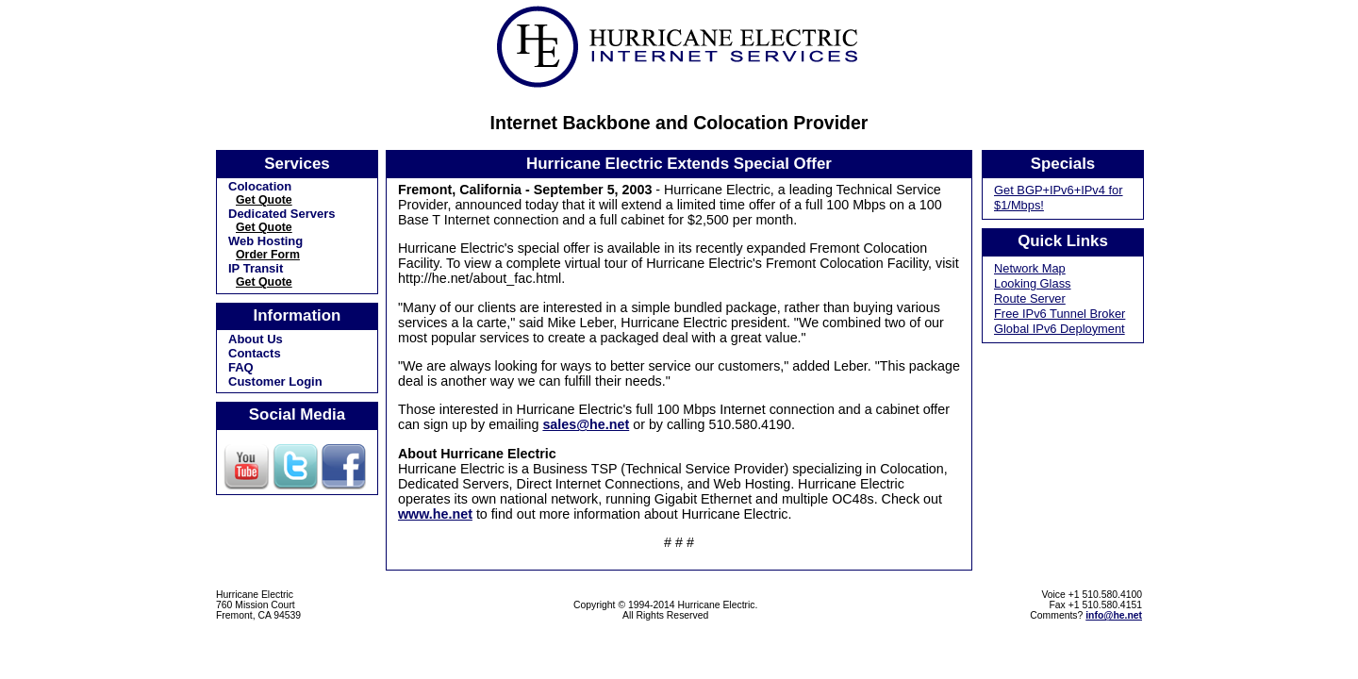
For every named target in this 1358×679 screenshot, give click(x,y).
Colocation (259, 186)
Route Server (1030, 298)
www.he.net (435, 514)
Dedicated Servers (281, 214)
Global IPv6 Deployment (1059, 329)
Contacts (254, 353)
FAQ (241, 367)
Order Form (268, 254)
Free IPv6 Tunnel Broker (1059, 313)
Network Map (1030, 268)
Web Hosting (265, 241)
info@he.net (1113, 615)
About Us (255, 339)
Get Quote (264, 200)
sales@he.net (585, 424)
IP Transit (255, 268)
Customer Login (275, 381)
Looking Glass (1032, 283)
